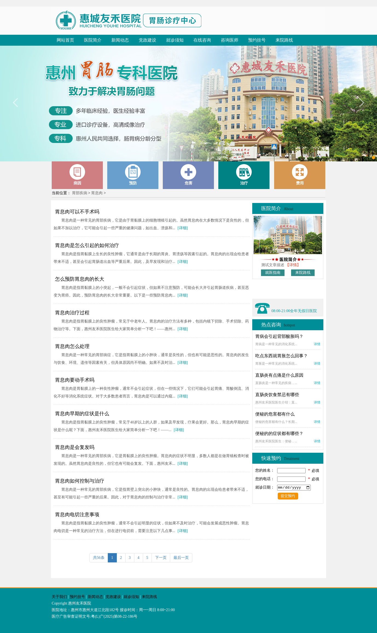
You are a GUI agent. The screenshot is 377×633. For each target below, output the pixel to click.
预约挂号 (257, 40)
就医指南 (272, 273)
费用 (300, 174)
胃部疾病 (79, 193)
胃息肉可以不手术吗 (77, 211)
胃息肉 (97, 193)
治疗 (244, 174)
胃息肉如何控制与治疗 (79, 481)
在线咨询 (202, 40)
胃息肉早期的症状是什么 (82, 413)
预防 (133, 174)
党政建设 (147, 40)
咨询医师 (229, 40)
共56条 (99, 558)
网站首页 (65, 40)
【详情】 (293, 265)
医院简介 (93, 40)
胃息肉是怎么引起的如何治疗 (87, 245)
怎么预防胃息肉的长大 (79, 279)
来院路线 (284, 40)
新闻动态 (120, 40)
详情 (317, 344)
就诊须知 (175, 40)
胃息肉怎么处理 (72, 346)
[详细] (183, 228)
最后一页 (181, 558)
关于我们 (59, 597)
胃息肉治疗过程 (72, 312)
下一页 (161, 558)
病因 (77, 174)
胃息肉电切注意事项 (77, 514)
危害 (188, 174)
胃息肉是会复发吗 (74, 447)
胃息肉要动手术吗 (74, 380)
